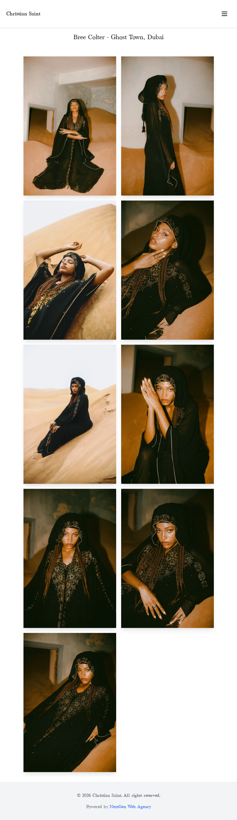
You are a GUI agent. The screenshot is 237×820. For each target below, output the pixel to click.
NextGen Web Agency (130, 806)
